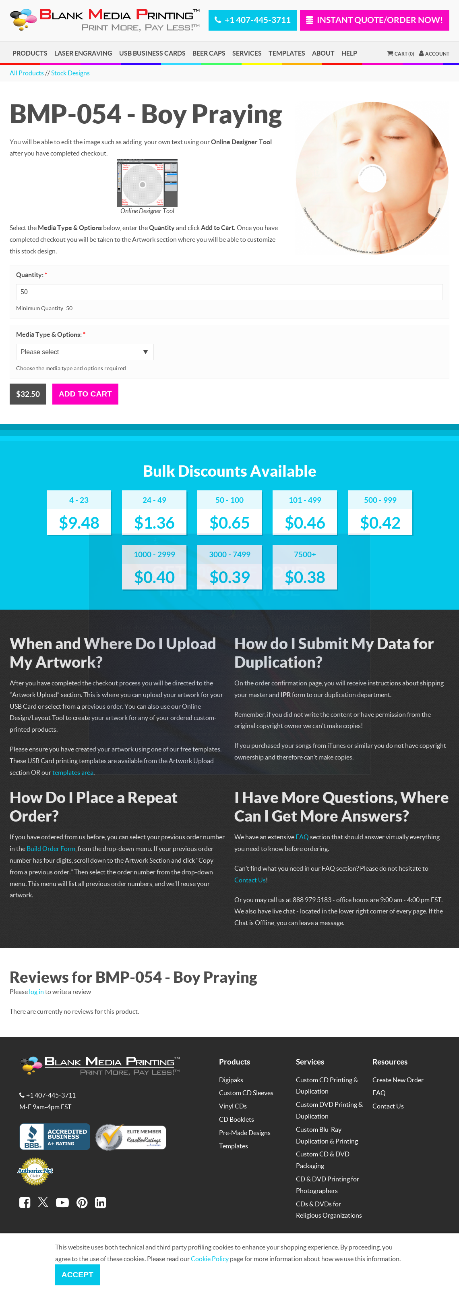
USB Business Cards (152, 53)
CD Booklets (236, 1119)
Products (30, 53)
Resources (389, 1061)
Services (247, 53)
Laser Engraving (83, 53)
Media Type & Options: (50, 334)
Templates (287, 53)
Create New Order (398, 1079)
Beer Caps (208, 53)
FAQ (302, 837)
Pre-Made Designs (245, 1132)
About (323, 53)
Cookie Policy (210, 1258)
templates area (72, 772)
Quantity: (31, 275)
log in (36, 991)
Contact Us (250, 880)
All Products (27, 73)
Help (349, 53)
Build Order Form (51, 848)
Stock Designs (70, 73)
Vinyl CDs (233, 1106)
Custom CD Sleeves (246, 1092)
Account (434, 53)
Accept (77, 1274)
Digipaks (231, 1079)
